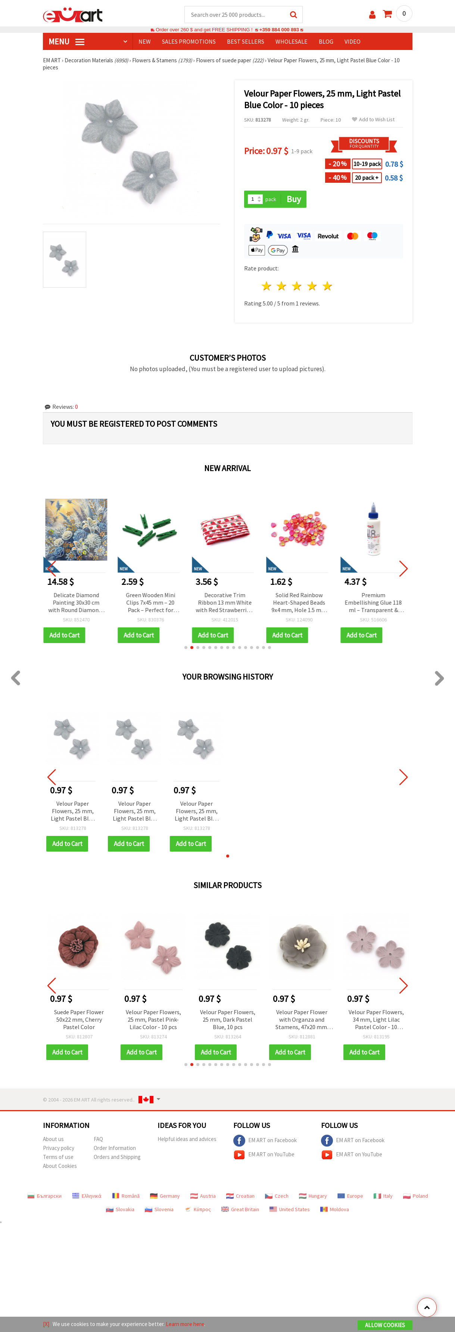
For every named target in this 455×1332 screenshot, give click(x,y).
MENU (66, 41)
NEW (144, 41)
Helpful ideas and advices (187, 1139)
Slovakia (120, 1209)
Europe (350, 1196)
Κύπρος (197, 1209)
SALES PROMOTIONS (189, 41)
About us (53, 1139)
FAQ (98, 1139)
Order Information (115, 1147)
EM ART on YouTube (263, 1155)
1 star (266, 286)
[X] (46, 1324)
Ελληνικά (87, 1196)
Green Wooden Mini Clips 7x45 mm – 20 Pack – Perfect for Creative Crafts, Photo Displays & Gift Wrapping (153, 603)
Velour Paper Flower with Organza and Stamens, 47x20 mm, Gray (301, 1020)
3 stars (297, 286)
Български (44, 1196)
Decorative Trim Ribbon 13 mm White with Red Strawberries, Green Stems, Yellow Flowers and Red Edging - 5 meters (227, 603)
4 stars (312, 286)
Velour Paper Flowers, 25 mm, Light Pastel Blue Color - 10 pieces (73, 811)
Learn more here (185, 1324)
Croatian (240, 1195)
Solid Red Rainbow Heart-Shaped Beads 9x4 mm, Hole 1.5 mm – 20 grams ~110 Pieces (302, 603)
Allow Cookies (385, 1325)
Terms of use (58, 1156)
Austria (203, 1195)
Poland (415, 1195)
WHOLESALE (291, 41)
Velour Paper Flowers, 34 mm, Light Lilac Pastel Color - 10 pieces (376, 1020)
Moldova (334, 1209)
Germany (165, 1195)
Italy (383, 1195)
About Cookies (60, 1165)
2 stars (282, 286)
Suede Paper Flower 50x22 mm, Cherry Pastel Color (79, 1019)
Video (353, 41)
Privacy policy (58, 1147)
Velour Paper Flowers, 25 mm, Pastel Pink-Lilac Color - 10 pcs (153, 1019)
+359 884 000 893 (279, 29)
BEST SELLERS (245, 41)
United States (289, 1209)
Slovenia (159, 1209)
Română (126, 1196)
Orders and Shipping (117, 1156)
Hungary (313, 1195)
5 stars (327, 286)
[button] (185, 647)
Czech (277, 1195)
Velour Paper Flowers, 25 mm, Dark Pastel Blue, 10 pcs (227, 1019)
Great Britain (240, 1209)
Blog (326, 41)
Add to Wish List (373, 119)
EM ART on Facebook (265, 1141)
